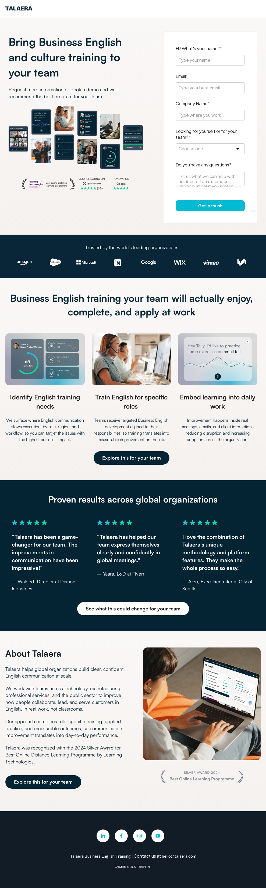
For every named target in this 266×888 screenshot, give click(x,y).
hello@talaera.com (179, 855)
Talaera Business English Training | (102, 855)
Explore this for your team (131, 458)
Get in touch (210, 205)
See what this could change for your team (133, 609)
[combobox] (210, 148)
